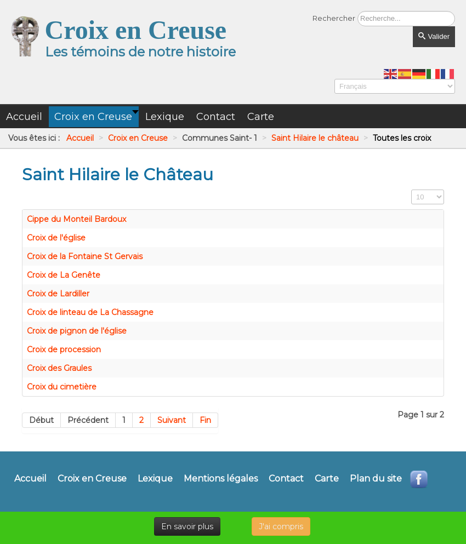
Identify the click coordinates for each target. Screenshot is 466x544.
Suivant (171, 420)
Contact (286, 479)
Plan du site (376, 479)
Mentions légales (221, 479)
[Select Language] (394, 86)
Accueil (30, 479)
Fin (205, 420)
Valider (434, 36)
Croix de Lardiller (58, 294)
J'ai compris (281, 526)
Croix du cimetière (61, 387)
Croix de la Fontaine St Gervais (85, 256)
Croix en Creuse (92, 479)
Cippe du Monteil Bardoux (76, 219)
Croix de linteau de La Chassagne (90, 312)
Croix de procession (64, 349)
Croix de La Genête (63, 275)
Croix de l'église (56, 238)
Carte (327, 479)
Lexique (155, 479)
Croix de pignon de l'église (77, 331)
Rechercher (333, 18)
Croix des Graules (59, 368)
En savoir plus (187, 526)
